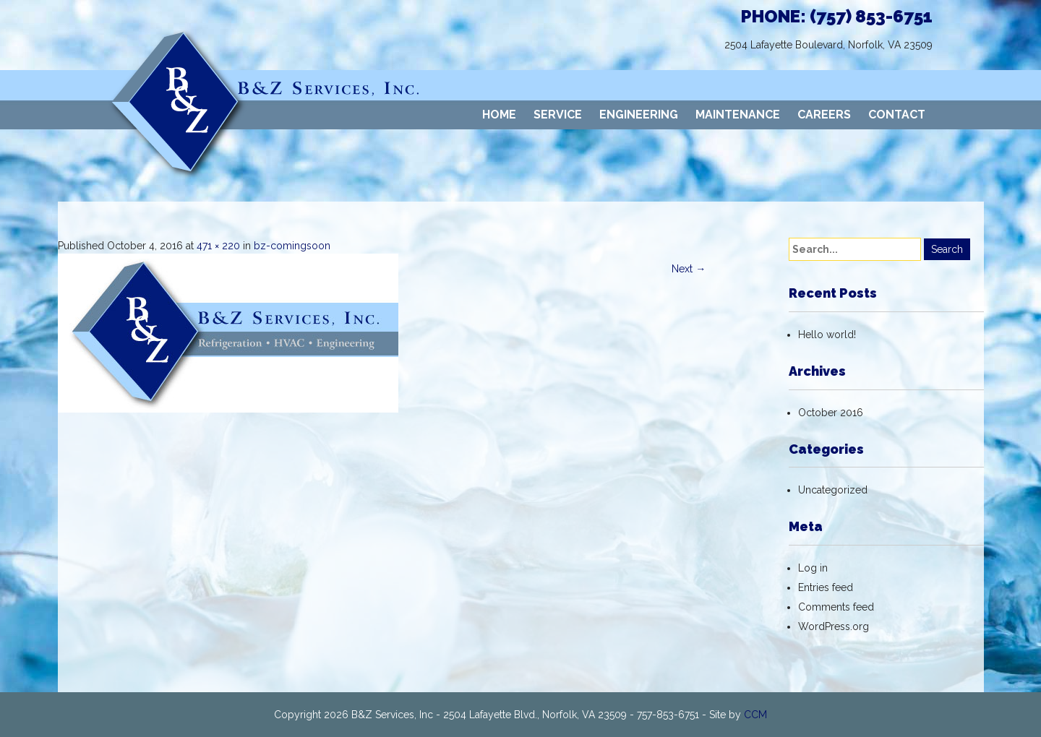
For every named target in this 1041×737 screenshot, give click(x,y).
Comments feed (836, 607)
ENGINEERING (638, 114)
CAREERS (824, 114)
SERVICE (558, 114)
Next (689, 269)
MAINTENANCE (737, 114)
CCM (755, 714)
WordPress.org (833, 626)
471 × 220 (218, 245)
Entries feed (825, 587)
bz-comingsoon (292, 245)
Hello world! (827, 334)
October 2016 (830, 412)
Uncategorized (833, 490)
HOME (499, 114)
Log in (813, 568)
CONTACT (896, 114)
